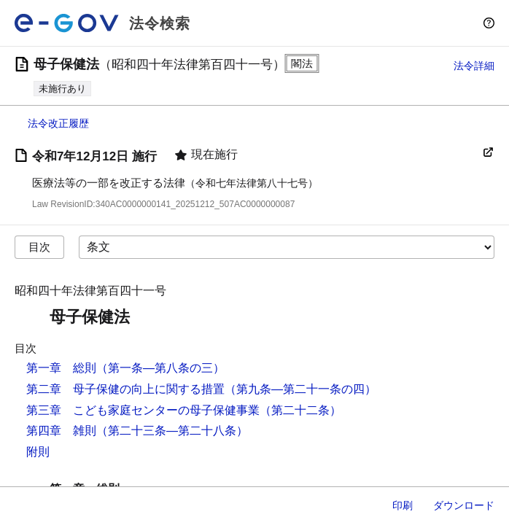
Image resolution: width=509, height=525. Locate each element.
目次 (39, 247)
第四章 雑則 (61, 430)
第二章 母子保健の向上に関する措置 (125, 389)
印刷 (402, 505)
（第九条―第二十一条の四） (300, 389)
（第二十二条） (300, 410)
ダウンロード (463, 505)
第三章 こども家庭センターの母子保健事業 (143, 410)
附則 (38, 452)
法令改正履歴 (58, 123)
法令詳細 (474, 65)
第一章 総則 (61, 368)
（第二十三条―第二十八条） (172, 430)
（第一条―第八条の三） (160, 368)
